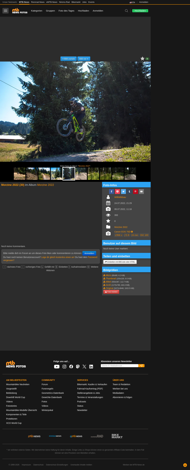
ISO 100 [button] (144, 235)
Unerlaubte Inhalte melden (81, 465)
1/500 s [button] (118, 235)
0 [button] (147, 59)
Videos (9, 401)
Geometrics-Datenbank (53, 393)
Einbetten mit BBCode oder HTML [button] (120, 262)
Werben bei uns (120, 388)
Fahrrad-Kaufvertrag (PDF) (90, 388)
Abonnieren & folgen (122, 397)
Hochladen (83, 10)
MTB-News (24, 2)
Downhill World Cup (15, 397)
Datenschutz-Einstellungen (57, 465)
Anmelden (143, 2)
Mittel (108, 281)
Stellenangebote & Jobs (88, 393)
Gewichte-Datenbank (52, 397)
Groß (108, 285)
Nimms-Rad (64, 2)
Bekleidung (11, 393)
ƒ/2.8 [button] (126, 235)
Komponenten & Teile (16, 414)
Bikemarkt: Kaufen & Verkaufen (92, 384)
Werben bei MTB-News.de (134, 465)
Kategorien (36, 10)
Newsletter (82, 410)
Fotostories (11, 406)
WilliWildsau (120, 197)
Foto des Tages (66, 10)
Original (109, 288)
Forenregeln (47, 388)
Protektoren (11, 419)
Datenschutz (38, 465)
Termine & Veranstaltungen (90, 397)
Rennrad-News (38, 2)
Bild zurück (68, 59)
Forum (45, 384)
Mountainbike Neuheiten (17, 384)
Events (91, 2)
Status (80, 406)
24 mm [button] (134, 235)
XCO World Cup (14, 423)
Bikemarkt (75, 2)
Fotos (44, 401)
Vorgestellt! (11, 388)
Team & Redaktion (121, 384)
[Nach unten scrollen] (185, 465)
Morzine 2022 (83, 166)
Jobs (84, 2)
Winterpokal (47, 410)
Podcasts (81, 401)
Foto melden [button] (111, 292)
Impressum (26, 465)
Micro (108, 275)
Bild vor (83, 59)
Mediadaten (118, 393)
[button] (132, 231)
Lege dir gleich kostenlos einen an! (58, 257)
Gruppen (50, 10)
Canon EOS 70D (122, 231)
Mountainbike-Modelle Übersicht (21, 410)
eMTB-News (51, 2)
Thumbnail (111, 278)
